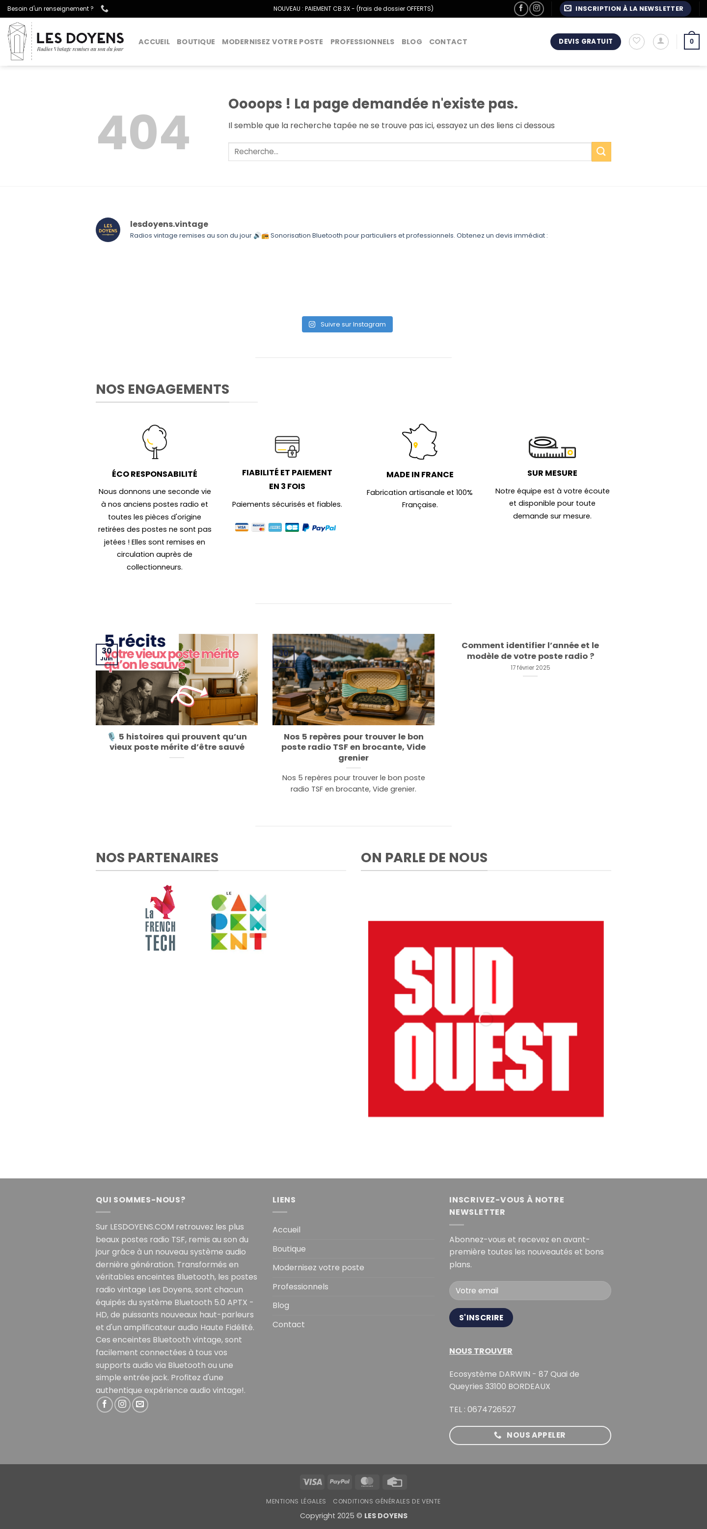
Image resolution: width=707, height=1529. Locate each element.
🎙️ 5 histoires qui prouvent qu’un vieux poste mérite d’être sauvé (177, 742)
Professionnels (362, 42)
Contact (448, 42)
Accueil (154, 42)
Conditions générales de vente (387, 1501)
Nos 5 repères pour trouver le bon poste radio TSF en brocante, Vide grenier (353, 748)
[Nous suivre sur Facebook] (521, 8)
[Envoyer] (601, 151)
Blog (412, 42)
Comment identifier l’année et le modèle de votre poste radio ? (530, 650)
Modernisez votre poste (272, 42)
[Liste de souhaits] (637, 42)
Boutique (196, 42)
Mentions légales (296, 1501)
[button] (625, 9)
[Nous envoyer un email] (140, 1404)
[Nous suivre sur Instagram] (536, 8)
